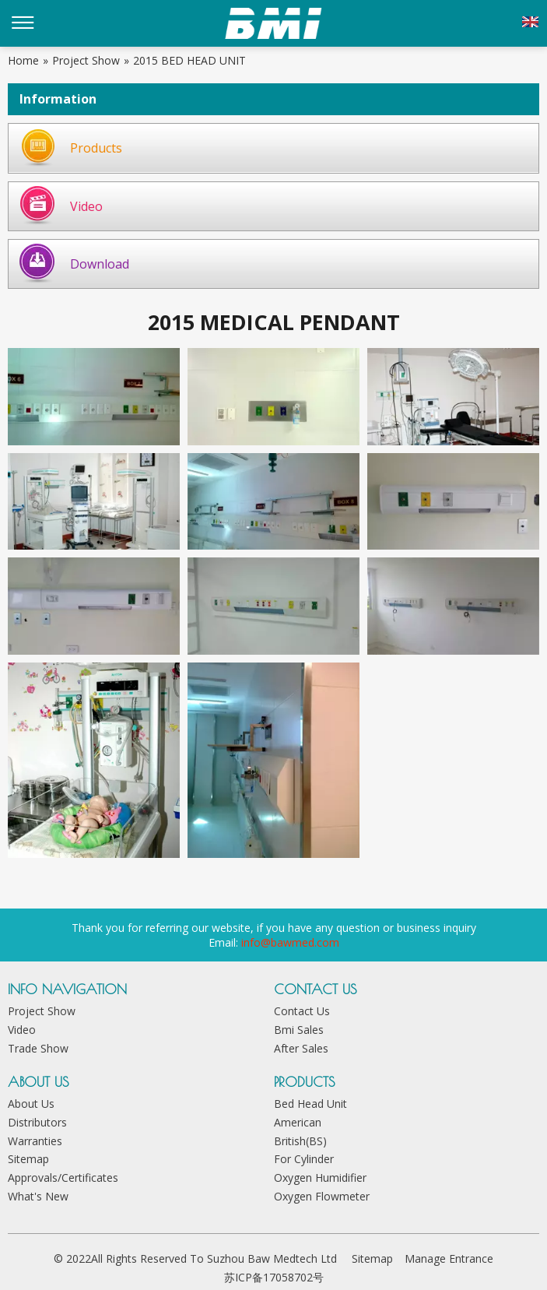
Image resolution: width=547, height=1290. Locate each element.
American (297, 1122)
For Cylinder (304, 1158)
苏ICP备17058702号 (274, 1277)
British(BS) (300, 1141)
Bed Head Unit (310, 1103)
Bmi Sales (299, 1029)
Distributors (37, 1122)
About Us (31, 1103)
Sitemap (28, 1158)
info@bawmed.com (290, 942)
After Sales (301, 1048)
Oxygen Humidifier (320, 1177)
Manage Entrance (449, 1258)
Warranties (35, 1141)
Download (99, 263)
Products (96, 147)
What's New (38, 1196)
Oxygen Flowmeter (322, 1196)
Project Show (41, 1011)
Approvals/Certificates (63, 1177)
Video (86, 206)
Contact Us (302, 1011)
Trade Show (38, 1048)
